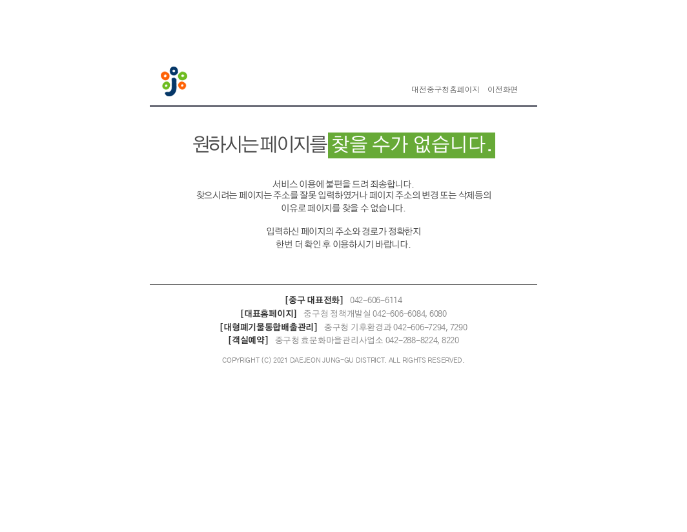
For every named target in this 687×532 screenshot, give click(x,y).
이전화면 (502, 89)
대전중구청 (175, 83)
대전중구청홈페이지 (445, 89)
